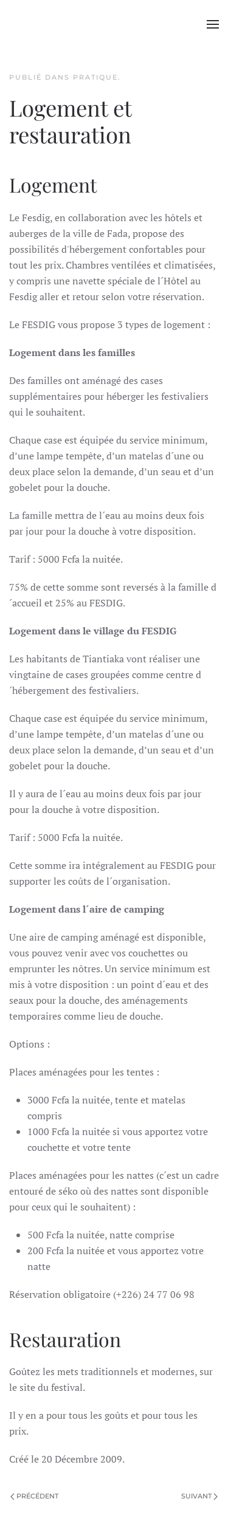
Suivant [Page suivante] (199, 1496)
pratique (95, 77)
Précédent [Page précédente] (34, 1496)
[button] (213, 24)
